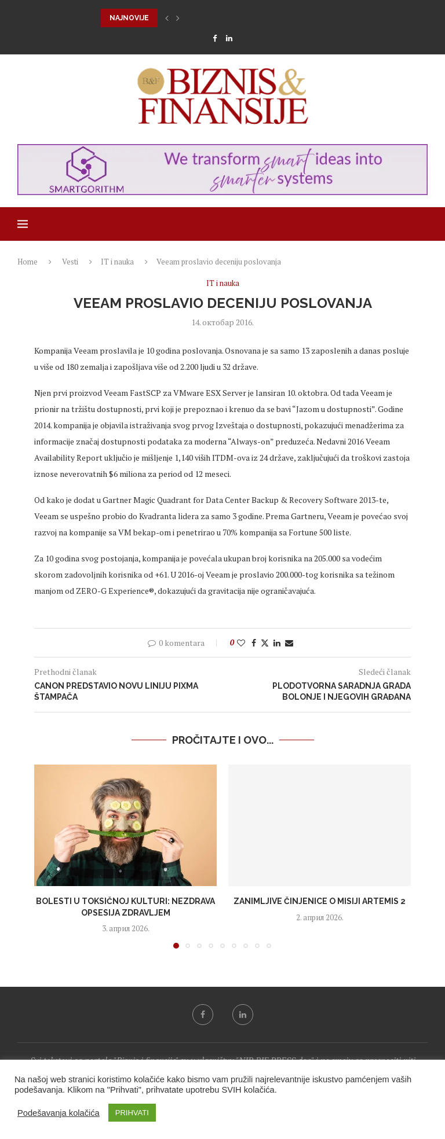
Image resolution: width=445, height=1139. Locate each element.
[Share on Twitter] (265, 642)
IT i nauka (117, 261)
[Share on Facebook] (253, 642)
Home (27, 261)
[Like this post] (241, 642)
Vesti (70, 261)
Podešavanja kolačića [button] (58, 1113)
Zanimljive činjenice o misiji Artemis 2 (320, 901)
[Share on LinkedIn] (276, 642)
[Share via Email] (289, 642)
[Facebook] (215, 38)
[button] (167, 18)
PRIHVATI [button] (132, 1112)
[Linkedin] (229, 38)
